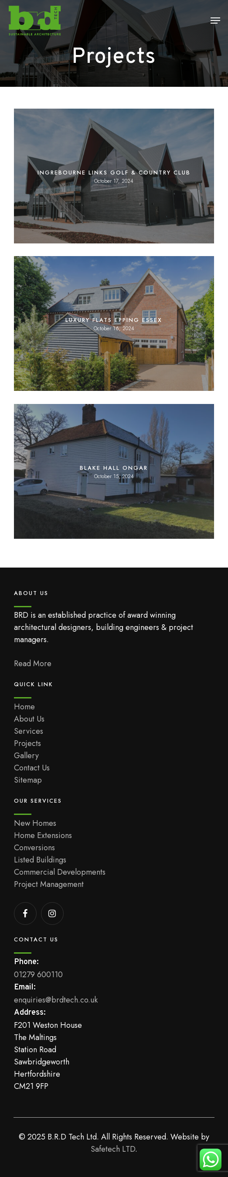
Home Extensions (43, 835)
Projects (27, 743)
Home (24, 706)
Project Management (49, 884)
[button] (215, 20)
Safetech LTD (113, 1149)
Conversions (34, 847)
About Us (29, 719)
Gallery (26, 755)
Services (28, 731)
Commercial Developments (59, 872)
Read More (32, 663)
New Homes (35, 823)
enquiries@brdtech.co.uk (56, 1000)
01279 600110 (38, 974)
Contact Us (32, 767)
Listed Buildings (40, 860)
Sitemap (28, 780)
